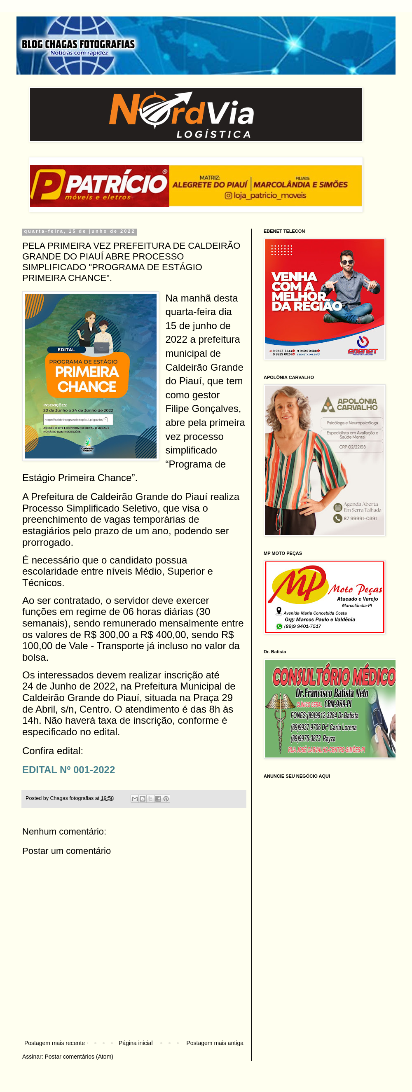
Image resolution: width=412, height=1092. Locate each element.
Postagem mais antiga (214, 1043)
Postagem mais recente (54, 1043)
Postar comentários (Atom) (78, 1056)
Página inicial (136, 1043)
